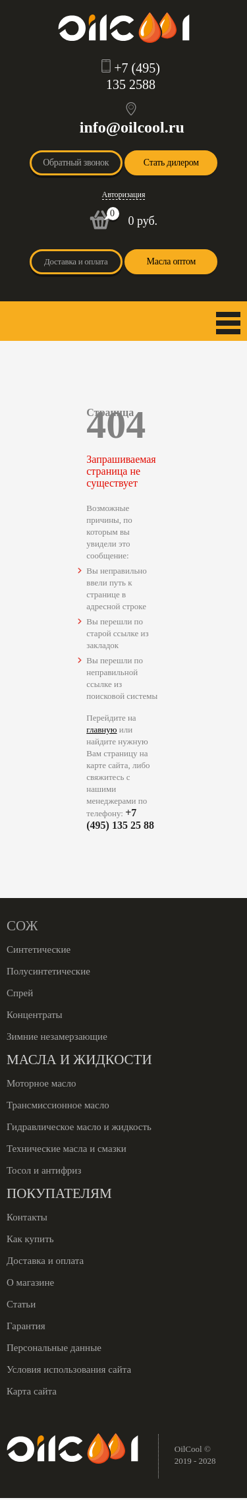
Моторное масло (41, 1083)
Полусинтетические (48, 971)
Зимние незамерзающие (57, 1036)
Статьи (21, 1304)
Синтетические (38, 949)
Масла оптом (171, 261)
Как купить (30, 1239)
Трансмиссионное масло (58, 1105)
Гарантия (26, 1326)
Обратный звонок (76, 162)
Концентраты (35, 1014)
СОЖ (22, 926)
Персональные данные (54, 1347)
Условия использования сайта (69, 1369)
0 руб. (142, 220)
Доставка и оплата (76, 261)
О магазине (30, 1282)
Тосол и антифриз (44, 1170)
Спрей (20, 993)
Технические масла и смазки (66, 1148)
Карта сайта (32, 1391)
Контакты (27, 1217)
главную (101, 730)
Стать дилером (171, 162)
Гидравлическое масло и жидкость (79, 1127)
